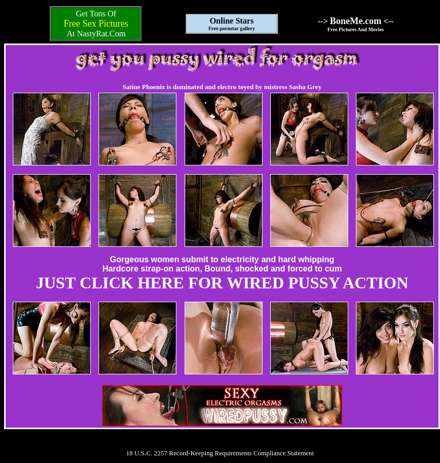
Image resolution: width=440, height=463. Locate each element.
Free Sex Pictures (96, 23)
